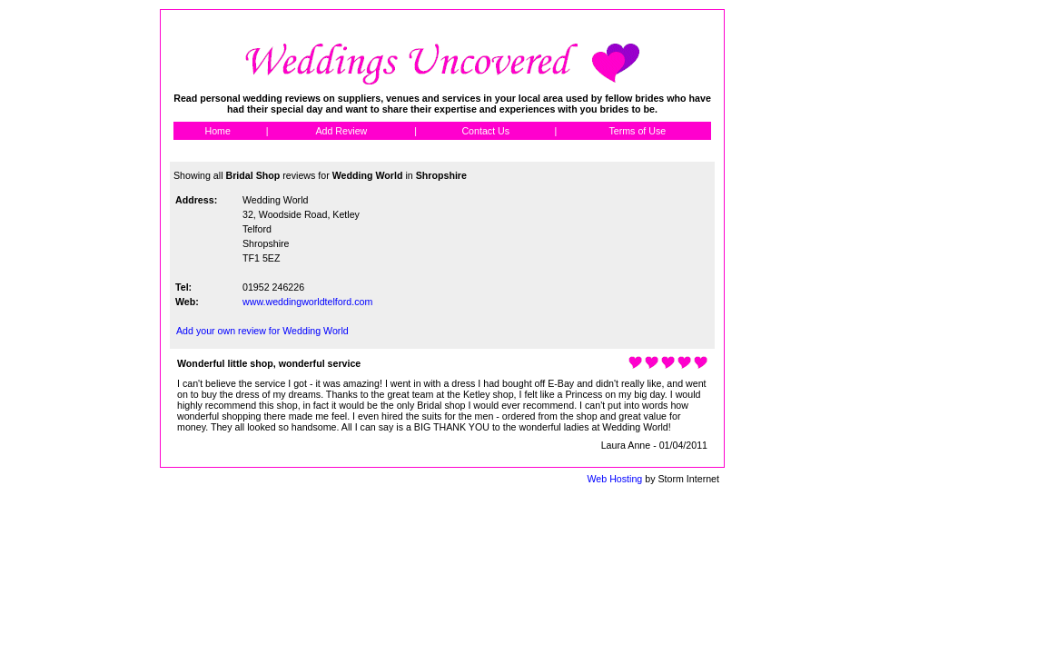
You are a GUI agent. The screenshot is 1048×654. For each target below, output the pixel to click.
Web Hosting (614, 478)
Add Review (341, 130)
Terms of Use (637, 130)
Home (217, 130)
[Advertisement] (806, 281)
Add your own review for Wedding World (262, 330)
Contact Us (485, 130)
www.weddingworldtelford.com (307, 301)
